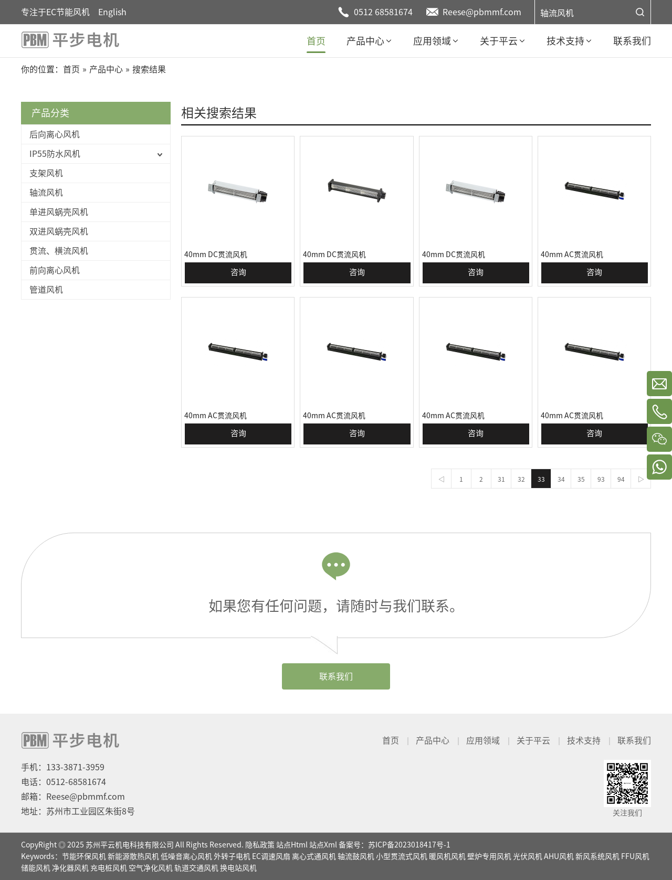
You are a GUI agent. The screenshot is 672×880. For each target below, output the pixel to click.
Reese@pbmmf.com (482, 12)
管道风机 (46, 289)
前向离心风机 (54, 270)
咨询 (238, 272)
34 (561, 479)
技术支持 (584, 740)
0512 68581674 (383, 12)
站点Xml (323, 845)
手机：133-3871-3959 (62, 767)
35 (581, 479)
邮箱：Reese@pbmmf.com (73, 796)
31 (501, 479)
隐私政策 (260, 845)
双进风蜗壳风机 (58, 231)
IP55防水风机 (54, 154)
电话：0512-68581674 (63, 782)
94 (621, 479)
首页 (390, 740)
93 (601, 479)
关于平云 (533, 740)
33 (541, 479)
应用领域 (483, 740)
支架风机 (46, 173)
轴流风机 (557, 13)
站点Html (292, 845)
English (112, 12)
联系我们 (336, 676)
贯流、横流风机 (58, 251)
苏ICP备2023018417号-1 (409, 845)
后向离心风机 (54, 134)
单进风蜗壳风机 (58, 212)
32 (521, 479)
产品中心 (432, 740)
